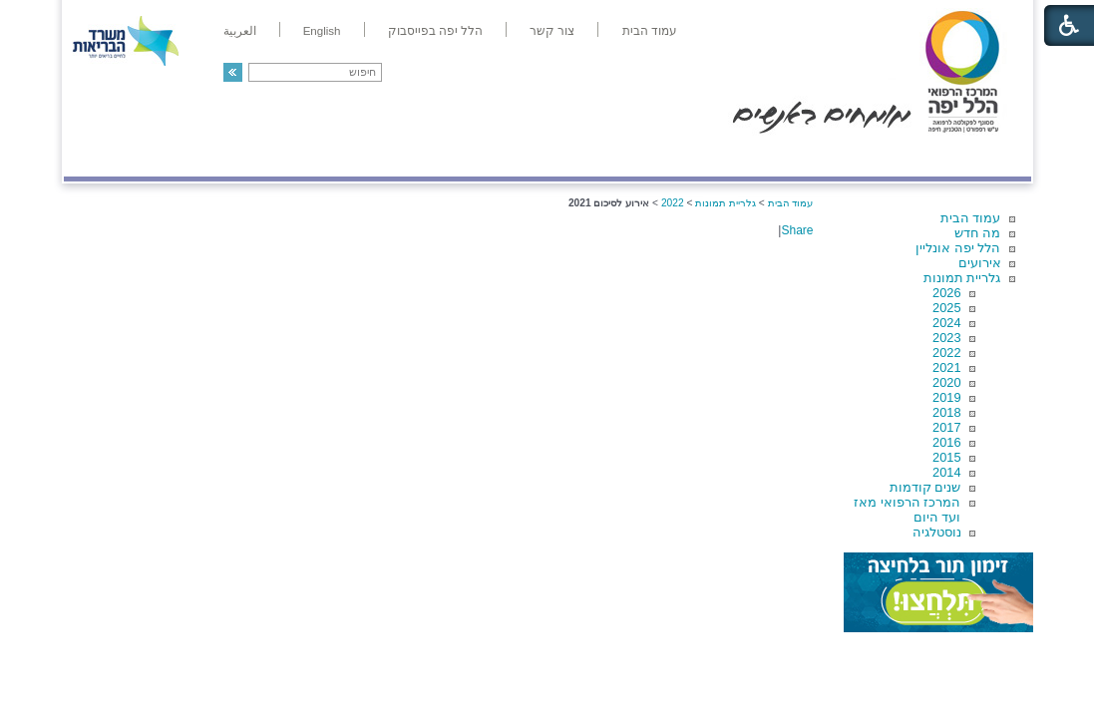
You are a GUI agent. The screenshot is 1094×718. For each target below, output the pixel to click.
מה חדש (977, 232)
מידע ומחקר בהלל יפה (480, 156)
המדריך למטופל (615, 156)
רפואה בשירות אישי (330, 156)
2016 (946, 442)
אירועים (979, 262)
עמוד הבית (970, 217)
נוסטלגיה (936, 532)
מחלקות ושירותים (852, 156)
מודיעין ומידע (972, 156)
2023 (946, 337)
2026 (946, 292)
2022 (946, 352)
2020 (946, 382)
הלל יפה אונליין (957, 247)
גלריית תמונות (962, 277)
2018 (946, 412)
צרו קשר (97, 156)
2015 (946, 457)
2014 (946, 472)
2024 (946, 322)
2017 (946, 427)
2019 (946, 397)
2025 (946, 307)
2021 (946, 367)
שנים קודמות (925, 487)
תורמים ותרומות (195, 156)
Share (797, 230)
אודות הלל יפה (731, 156)
